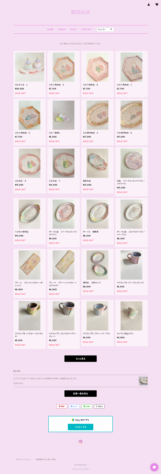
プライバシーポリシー (23, 459)
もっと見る (80, 358)
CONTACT (86, 29)
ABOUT (62, 29)
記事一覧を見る (80, 393)
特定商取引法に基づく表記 (46, 459)
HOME (50, 29)
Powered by (80, 469)
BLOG (73, 29)
